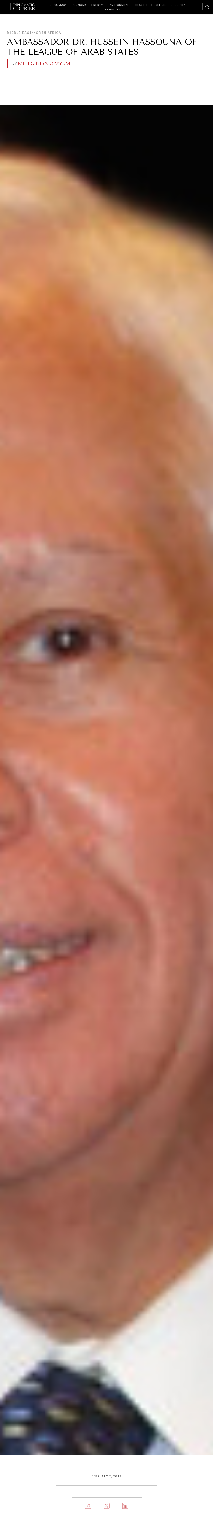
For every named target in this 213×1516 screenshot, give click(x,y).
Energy (97, 5)
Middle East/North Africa (34, 33)
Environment (119, 5)
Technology (113, 9)
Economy (79, 5)
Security (178, 5)
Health (141, 5)
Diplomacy (58, 5)
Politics (158, 5)
